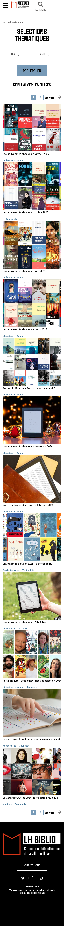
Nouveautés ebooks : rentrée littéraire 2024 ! (29, 505)
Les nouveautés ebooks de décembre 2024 (27, 446)
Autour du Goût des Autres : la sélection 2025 (29, 388)
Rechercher (32, 70)
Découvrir (18, 22)
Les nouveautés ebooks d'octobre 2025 (25, 212)
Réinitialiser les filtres (32, 84)
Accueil (7, 22)
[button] (41, 5)
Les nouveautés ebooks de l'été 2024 (24, 622)
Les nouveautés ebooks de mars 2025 (25, 329)
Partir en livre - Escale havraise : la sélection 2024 (32, 680)
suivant (49, 97)
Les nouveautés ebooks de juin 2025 (24, 271)
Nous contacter (32, 865)
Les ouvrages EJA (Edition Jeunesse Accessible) (31, 739)
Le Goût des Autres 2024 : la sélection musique (30, 797)
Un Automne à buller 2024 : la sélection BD (27, 563)
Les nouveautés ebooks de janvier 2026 (26, 154)
